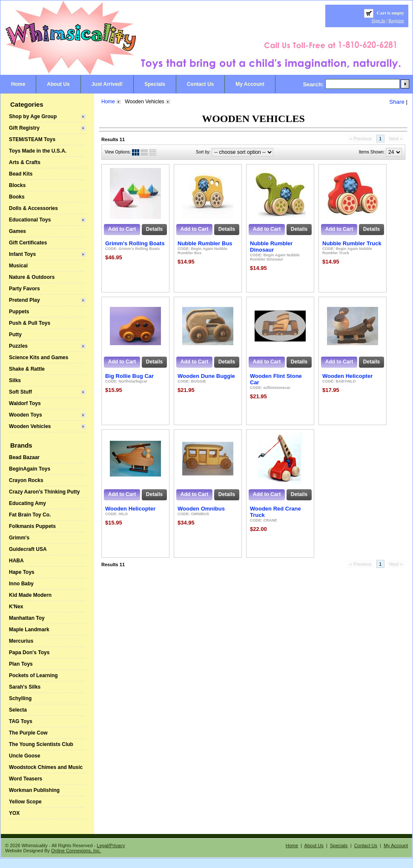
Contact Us (200, 84)
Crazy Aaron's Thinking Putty (44, 492)
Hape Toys (21, 572)
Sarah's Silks (24, 687)
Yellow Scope (25, 802)
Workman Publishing (34, 790)
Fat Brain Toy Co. (30, 515)
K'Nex (16, 607)
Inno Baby (21, 584)
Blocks (17, 185)
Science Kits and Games (38, 357)
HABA (16, 561)
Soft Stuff (20, 392)
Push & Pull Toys (29, 323)
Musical (18, 266)
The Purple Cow (28, 733)
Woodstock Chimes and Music (46, 767)
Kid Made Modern (30, 595)
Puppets (19, 312)
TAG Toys (20, 721)
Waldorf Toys (25, 403)
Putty (15, 335)
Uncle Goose (24, 756)
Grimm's (19, 538)
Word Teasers (25, 779)
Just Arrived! (107, 84)
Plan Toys (21, 664)
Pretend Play (24, 300)
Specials (154, 84)
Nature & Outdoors (31, 277)
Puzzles (18, 346)
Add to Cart (122, 229)
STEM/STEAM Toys (32, 139)
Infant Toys (22, 254)
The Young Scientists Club (41, 744)
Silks (15, 380)
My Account (249, 84)
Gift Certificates (28, 243)
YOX (14, 813)
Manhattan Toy (27, 618)
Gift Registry (24, 128)
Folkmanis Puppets (32, 526)
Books (17, 197)
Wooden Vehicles (30, 426)
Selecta (18, 710)
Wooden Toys (25, 415)
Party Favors (24, 289)
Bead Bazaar (24, 457)
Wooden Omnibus (201, 508)
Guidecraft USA (28, 549)
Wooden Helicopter (347, 376)
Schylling (20, 698)
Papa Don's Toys (29, 652)
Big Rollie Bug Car (129, 376)
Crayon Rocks (26, 480)
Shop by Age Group (33, 116)
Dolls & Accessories (33, 208)
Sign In (378, 20)
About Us (58, 84)
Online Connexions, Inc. (76, 850)
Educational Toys (30, 220)
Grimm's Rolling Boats (135, 243)
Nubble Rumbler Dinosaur (271, 246)
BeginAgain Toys (29, 469)
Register (396, 20)
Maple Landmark (29, 630)
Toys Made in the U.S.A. (37, 151)
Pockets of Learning (33, 675)
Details (154, 229)
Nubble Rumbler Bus (205, 243)
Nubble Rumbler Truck (351, 243)
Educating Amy (27, 503)
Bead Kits (20, 174)
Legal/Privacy (111, 845)
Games (17, 231)
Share (396, 102)
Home (18, 84)
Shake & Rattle (27, 369)
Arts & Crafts (24, 162)
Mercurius (21, 641)
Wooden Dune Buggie (206, 376)
